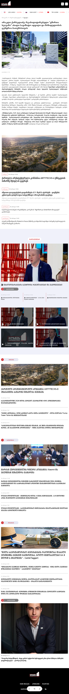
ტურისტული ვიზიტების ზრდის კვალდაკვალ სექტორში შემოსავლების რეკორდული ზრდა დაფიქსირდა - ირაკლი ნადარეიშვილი (31, 580)
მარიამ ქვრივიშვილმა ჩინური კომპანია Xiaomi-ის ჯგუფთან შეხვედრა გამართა (29, 471)
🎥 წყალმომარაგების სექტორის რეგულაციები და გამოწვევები (31, 285)
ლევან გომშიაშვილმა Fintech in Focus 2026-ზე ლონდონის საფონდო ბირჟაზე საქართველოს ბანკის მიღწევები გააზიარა (33, 222)
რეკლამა (45, 684)
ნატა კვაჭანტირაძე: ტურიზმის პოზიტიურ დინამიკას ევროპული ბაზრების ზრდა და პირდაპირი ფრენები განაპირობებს (33, 593)
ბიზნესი (5, 174)
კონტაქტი (35, 684)
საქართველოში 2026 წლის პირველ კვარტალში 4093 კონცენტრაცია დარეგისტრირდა (31, 402)
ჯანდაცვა (5, 189)
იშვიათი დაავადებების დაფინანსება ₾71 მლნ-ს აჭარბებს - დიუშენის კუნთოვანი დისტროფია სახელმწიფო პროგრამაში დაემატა (30, 193)
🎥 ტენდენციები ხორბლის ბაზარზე (57, 297)
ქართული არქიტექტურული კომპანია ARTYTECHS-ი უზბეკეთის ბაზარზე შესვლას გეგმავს (33, 179)
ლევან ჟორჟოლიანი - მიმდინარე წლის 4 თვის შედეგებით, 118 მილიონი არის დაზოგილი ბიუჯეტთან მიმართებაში (32, 497)
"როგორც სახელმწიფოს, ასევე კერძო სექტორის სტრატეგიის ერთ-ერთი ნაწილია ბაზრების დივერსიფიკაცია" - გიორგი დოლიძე (32, 659)
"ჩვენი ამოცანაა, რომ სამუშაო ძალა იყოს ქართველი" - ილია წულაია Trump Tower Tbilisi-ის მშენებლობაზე (34, 414)
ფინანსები (5, 206)
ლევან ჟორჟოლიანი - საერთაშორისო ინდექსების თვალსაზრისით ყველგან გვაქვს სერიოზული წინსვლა (34, 509)
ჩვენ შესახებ (24, 684)
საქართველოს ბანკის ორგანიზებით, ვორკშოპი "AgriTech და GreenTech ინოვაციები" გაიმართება (31, 211)
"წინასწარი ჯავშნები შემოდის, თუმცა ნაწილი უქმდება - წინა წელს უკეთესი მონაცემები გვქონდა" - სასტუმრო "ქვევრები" (34, 568)
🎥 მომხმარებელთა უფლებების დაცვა (10, 298)
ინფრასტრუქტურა (15, 17)
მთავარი (5, 17)
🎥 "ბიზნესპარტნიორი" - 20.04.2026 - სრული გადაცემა (34, 298)
